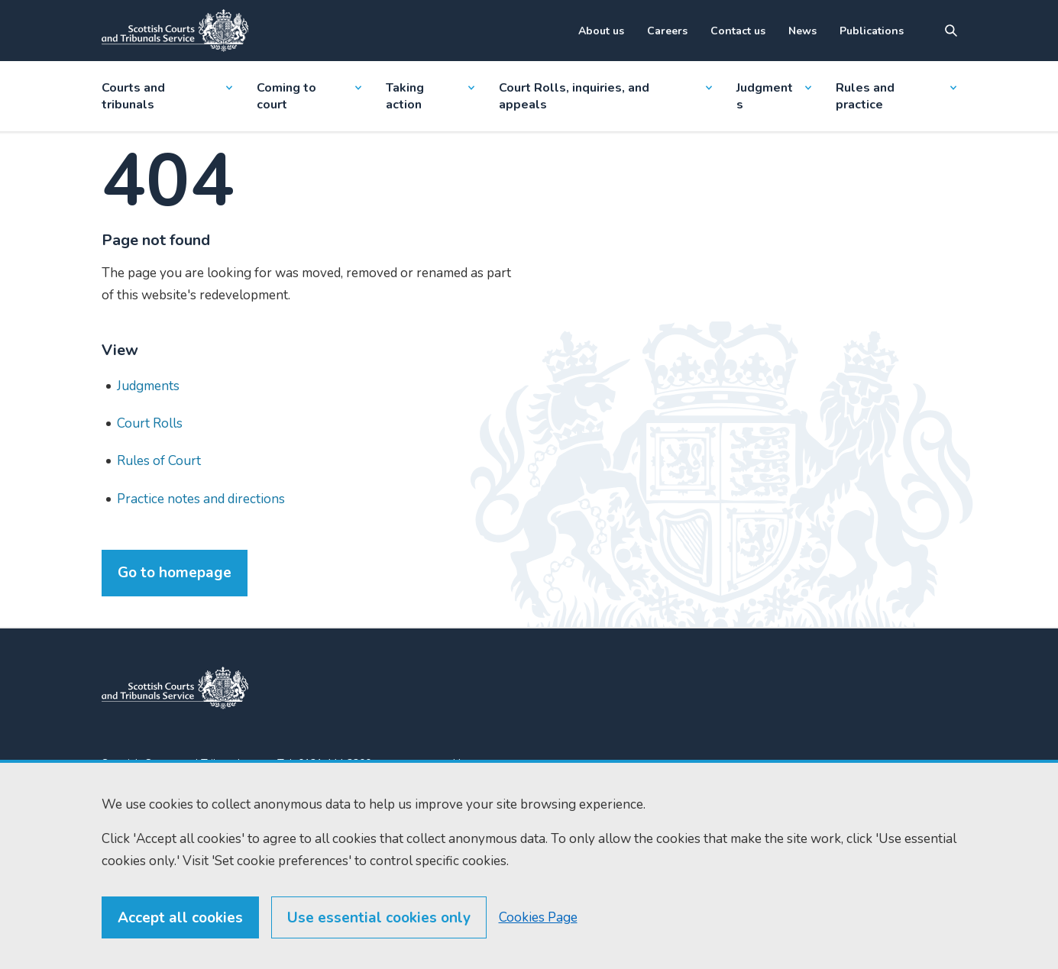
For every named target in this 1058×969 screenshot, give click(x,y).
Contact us (737, 31)
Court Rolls (150, 423)
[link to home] (175, 688)
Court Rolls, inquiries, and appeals (605, 96)
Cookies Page (538, 917)
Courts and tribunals (167, 96)
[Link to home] (175, 30)
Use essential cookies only (379, 918)
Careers (667, 31)
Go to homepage (174, 573)
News (802, 31)
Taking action (430, 96)
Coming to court (309, 96)
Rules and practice (896, 96)
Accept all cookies (180, 918)
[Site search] (951, 30)
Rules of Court (159, 461)
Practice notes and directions (201, 499)
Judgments (773, 96)
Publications (872, 31)
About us (601, 31)
